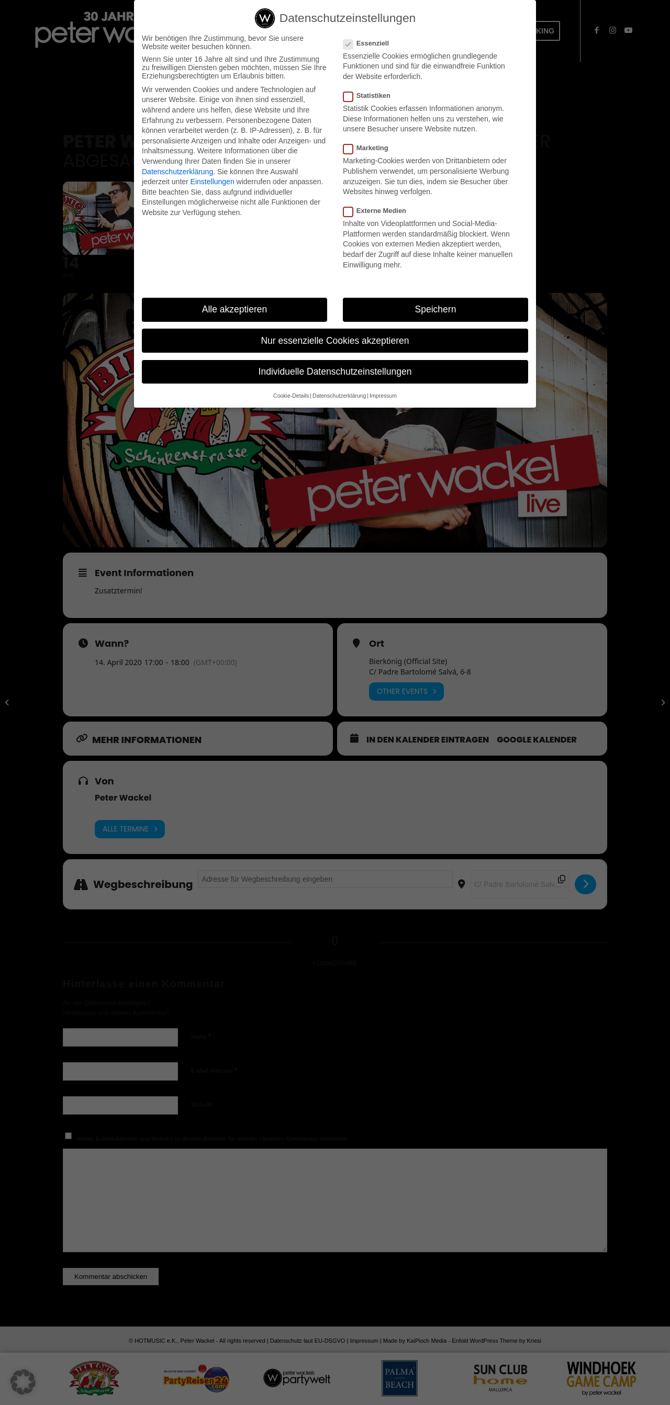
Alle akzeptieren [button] (234, 309)
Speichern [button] (435, 309)
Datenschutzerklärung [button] (339, 395)
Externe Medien (379, 211)
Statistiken (371, 95)
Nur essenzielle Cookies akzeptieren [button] (335, 340)
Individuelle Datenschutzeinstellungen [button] (335, 371)
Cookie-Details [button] (291, 395)
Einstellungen (212, 181)
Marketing (370, 148)
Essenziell (370, 43)
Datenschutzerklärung (177, 171)
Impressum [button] (383, 395)
